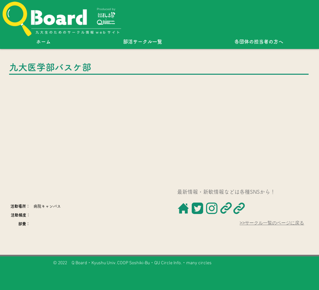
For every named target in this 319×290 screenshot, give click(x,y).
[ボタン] (182, 208)
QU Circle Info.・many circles (183, 263)
